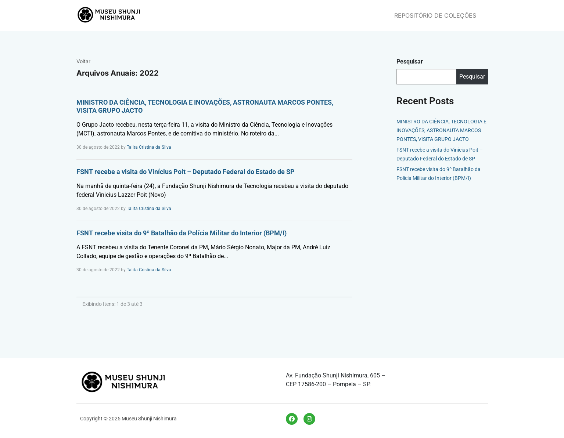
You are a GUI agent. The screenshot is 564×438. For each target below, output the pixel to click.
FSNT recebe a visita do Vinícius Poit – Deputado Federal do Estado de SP (185, 171)
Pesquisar (409, 61)
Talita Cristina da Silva (149, 147)
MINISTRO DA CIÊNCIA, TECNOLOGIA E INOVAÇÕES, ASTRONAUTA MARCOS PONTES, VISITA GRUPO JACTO (441, 130)
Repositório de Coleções (435, 15)
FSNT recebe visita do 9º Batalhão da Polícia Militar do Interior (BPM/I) (181, 233)
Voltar (83, 61)
